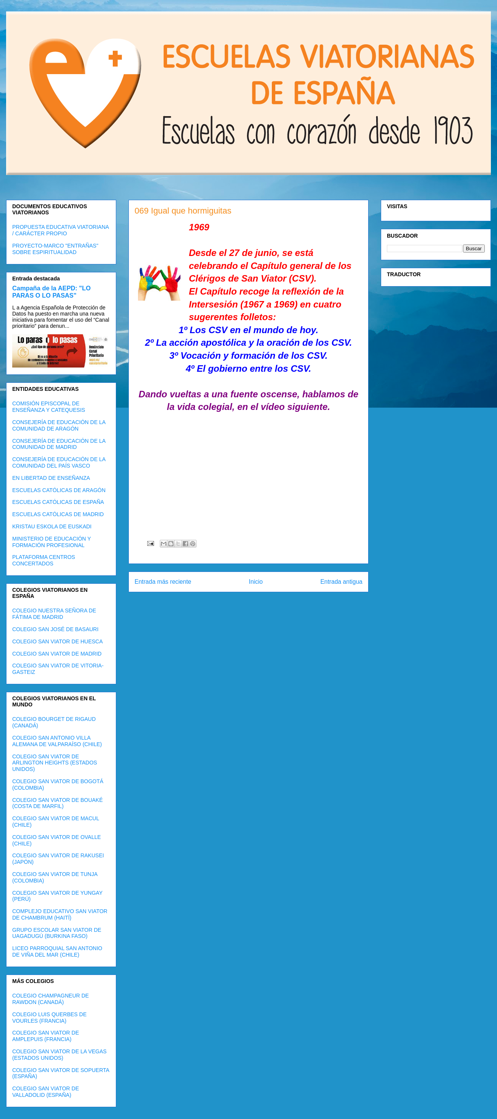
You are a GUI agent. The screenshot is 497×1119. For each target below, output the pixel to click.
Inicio (256, 581)
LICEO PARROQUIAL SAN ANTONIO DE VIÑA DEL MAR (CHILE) (57, 951)
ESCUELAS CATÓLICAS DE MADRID (58, 514)
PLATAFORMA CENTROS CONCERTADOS (43, 560)
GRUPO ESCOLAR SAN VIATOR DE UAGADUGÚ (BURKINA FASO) (56, 933)
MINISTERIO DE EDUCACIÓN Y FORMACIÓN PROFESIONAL (51, 542)
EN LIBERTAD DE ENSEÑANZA (51, 478)
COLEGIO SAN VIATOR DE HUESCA (57, 641)
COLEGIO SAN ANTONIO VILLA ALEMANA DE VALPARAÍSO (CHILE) (57, 741)
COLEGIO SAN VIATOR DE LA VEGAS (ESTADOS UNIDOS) (59, 1054)
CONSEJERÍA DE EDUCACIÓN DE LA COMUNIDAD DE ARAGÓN (59, 425)
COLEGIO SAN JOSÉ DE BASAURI (55, 629)
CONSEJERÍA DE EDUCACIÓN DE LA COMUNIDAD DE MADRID (59, 444)
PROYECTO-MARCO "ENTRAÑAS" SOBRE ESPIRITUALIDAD (55, 249)
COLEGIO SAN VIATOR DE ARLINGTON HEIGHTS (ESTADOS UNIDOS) (54, 762)
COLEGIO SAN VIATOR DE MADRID (57, 654)
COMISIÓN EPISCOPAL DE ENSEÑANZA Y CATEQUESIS (48, 406)
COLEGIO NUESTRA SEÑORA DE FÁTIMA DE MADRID (54, 613)
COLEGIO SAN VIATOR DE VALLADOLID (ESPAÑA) (45, 1091)
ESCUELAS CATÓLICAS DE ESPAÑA (58, 502)
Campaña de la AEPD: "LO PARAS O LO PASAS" (51, 292)
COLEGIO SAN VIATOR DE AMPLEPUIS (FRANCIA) (45, 1036)
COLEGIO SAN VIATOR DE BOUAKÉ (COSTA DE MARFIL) (57, 803)
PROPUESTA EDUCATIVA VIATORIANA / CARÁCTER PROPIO (60, 230)
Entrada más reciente (163, 581)
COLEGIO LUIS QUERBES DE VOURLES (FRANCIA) (49, 1017)
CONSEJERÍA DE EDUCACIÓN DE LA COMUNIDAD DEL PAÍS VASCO (59, 462)
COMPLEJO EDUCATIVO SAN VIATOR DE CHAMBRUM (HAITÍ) (59, 914)
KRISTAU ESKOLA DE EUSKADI (51, 526)
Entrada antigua (341, 581)
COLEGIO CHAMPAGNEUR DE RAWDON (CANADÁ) (50, 999)
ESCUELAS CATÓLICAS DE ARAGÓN (59, 490)
